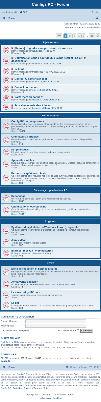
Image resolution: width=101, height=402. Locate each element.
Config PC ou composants (27, 121)
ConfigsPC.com (24, 374)
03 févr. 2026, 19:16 (55, 72)
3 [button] (74, 36)
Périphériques (20, 149)
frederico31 (37, 72)
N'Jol (34, 81)
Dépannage (18, 196)
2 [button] (70, 36)
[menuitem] (23, 12)
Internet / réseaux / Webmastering (32, 250)
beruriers (36, 108)
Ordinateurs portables (25, 136)
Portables (17, 388)
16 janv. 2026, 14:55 (49, 81)
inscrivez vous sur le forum (14, 385)
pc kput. (19, 69)
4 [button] (79, 36)
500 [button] (92, 36)
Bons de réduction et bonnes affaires (34, 268)
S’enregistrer (25, 317)
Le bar (15, 302)
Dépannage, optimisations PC (50, 190)
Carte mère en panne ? (28, 96)
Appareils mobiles (22, 160)
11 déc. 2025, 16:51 (51, 99)
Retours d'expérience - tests (28, 173)
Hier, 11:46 (50, 51)
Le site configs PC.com (25, 292)
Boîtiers (27, 388)
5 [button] (83, 36)
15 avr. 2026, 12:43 (51, 63)
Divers (50, 263)
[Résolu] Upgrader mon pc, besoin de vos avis (43, 48)
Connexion (7, 317)
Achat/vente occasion (24, 281)
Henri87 (36, 63)
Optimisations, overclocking (28, 206)
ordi (34, 90)
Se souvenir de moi (68, 330)
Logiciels (50, 221)
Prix (46, 388)
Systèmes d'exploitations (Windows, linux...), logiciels (44, 227)
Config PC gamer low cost (30, 78)
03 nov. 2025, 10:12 (52, 108)
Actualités (94, 385)
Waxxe (35, 99)
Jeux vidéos (18, 240)
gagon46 (5, 361)
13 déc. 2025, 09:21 (48, 90)
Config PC (6, 388)
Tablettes (37, 388)
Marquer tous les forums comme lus (82, 27)
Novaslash (37, 51)
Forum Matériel (50, 115)
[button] (59, 35)
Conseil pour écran (26, 87)
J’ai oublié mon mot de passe (15, 330)
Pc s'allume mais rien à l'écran (33, 105)
